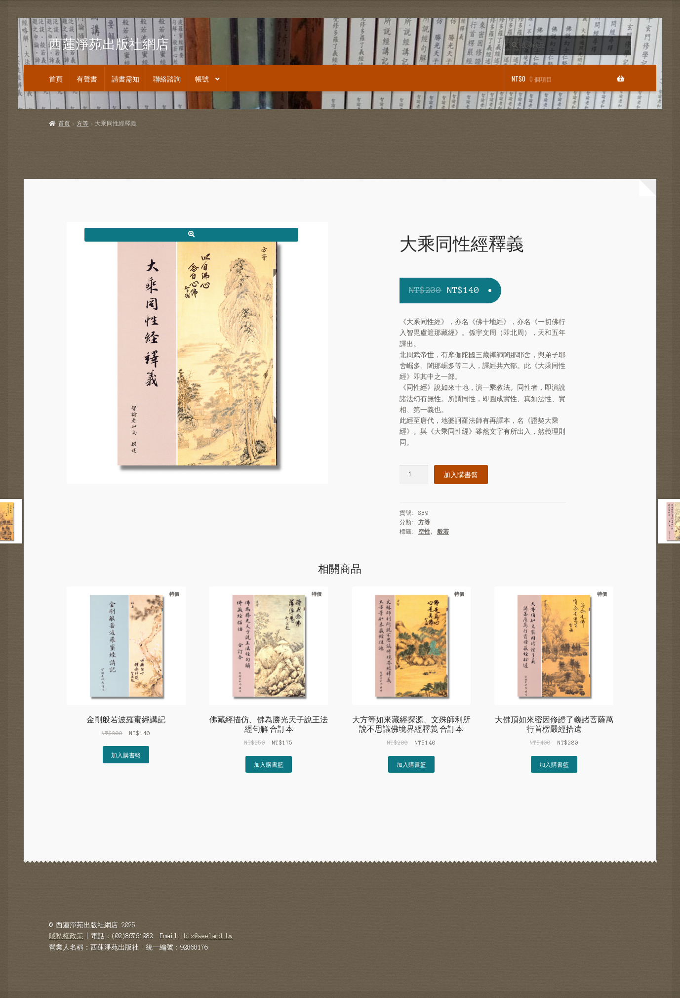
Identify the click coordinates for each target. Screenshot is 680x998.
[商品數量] (414, 474)
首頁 (56, 78)
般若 (443, 532)
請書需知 (125, 78)
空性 (424, 532)
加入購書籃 (460, 474)
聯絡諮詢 (167, 78)
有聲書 (87, 78)
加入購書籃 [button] (126, 754)
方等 (82, 123)
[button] (191, 234)
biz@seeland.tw (208, 936)
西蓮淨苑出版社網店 (109, 44)
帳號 (202, 78)
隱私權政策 (66, 936)
